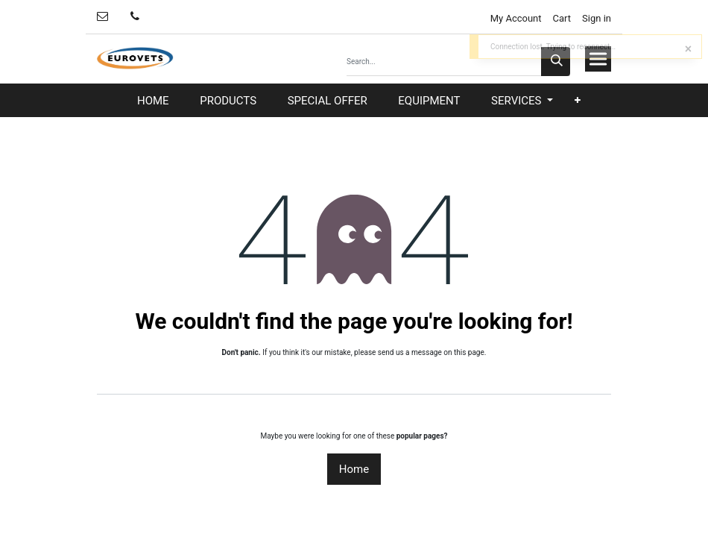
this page (469, 352)
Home (354, 469)
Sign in (596, 18)
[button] (578, 100)
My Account (514, 18)
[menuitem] (153, 101)
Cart (562, 18)
